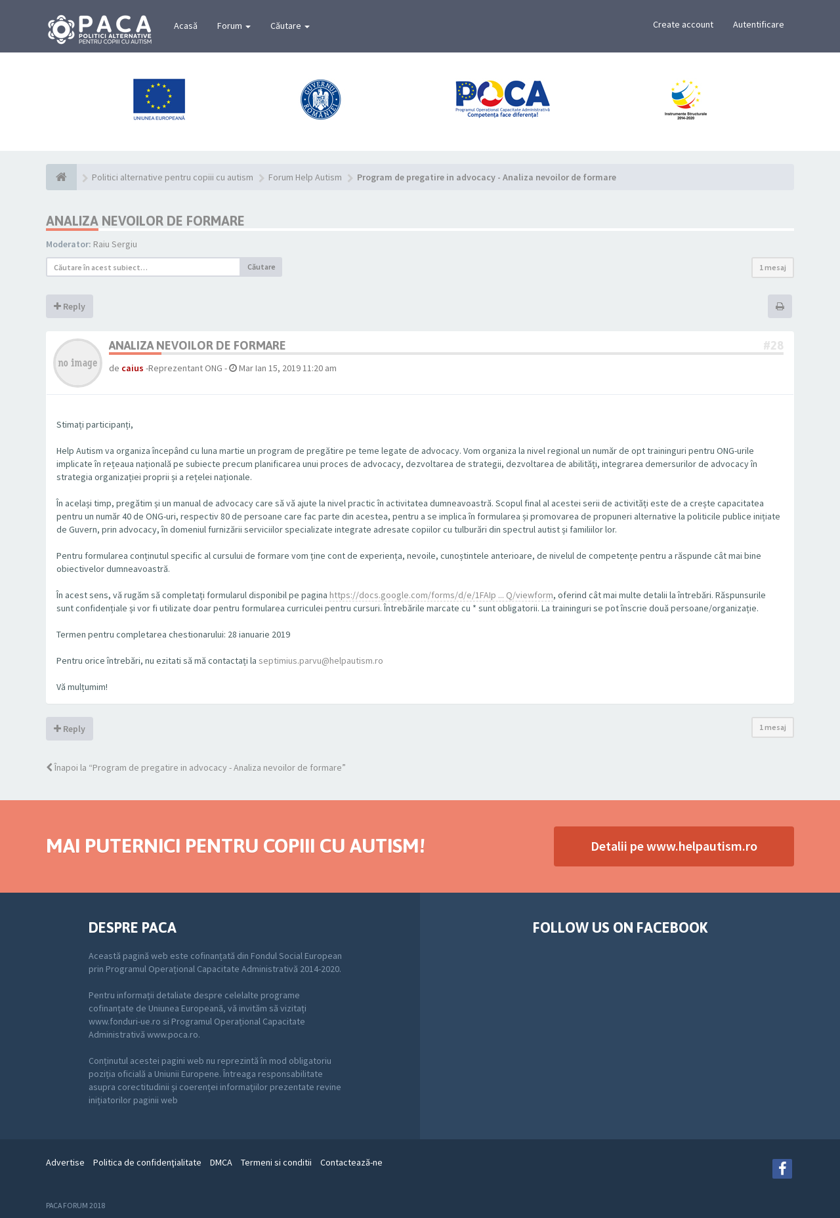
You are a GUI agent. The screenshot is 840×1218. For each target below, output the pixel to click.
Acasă (186, 25)
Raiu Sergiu (115, 244)
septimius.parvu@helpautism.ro (321, 660)
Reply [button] (69, 306)
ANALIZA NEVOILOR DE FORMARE (145, 220)
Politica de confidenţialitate (147, 1162)
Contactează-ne (351, 1162)
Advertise (65, 1162)
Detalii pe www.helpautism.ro (674, 846)
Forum (234, 25)
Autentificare (758, 24)
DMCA (221, 1162)
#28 (773, 345)
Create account (683, 24)
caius (132, 368)
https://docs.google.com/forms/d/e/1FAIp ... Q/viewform (441, 595)
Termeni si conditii (276, 1162)
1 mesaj (772, 267)
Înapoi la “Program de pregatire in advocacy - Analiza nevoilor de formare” (196, 767)
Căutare (290, 25)
